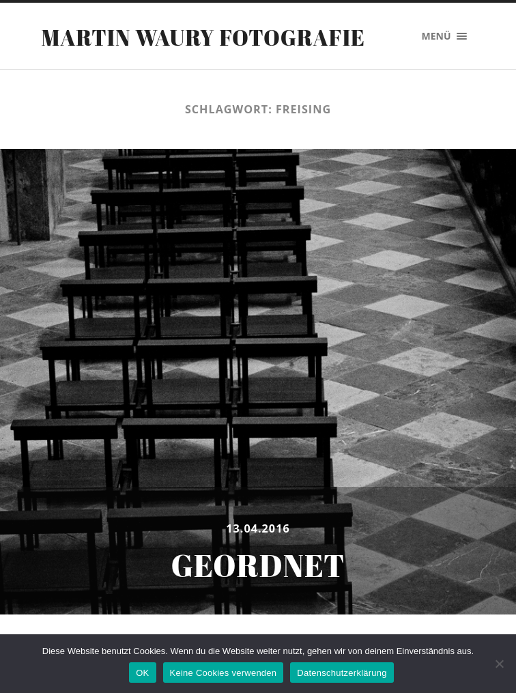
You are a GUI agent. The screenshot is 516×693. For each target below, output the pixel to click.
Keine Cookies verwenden (223, 673)
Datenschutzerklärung (341, 673)
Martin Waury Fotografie (203, 37)
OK (142, 673)
